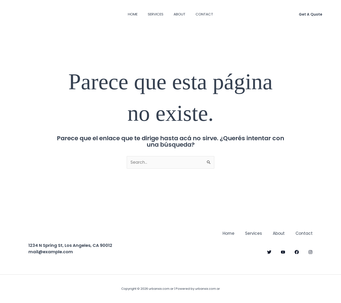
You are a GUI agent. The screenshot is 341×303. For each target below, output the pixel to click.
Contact (207, 14)
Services (155, 14)
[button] (310, 14)
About (180, 14)
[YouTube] (283, 252)
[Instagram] (310, 252)
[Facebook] (297, 252)
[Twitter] (269, 252)
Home (130, 14)
